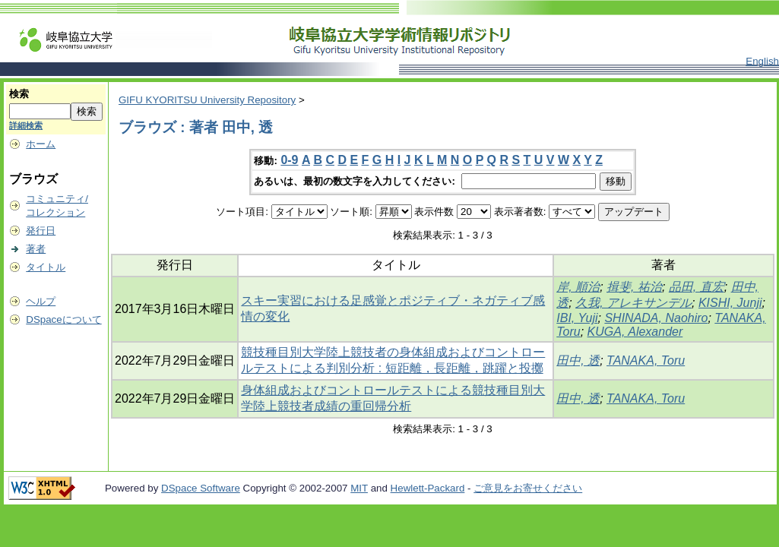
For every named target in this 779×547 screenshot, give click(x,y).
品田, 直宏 (696, 286)
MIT (359, 488)
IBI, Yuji (576, 317)
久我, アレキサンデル (633, 302)
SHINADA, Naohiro (656, 317)
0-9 (289, 159)
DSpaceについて (63, 319)
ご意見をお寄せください (527, 488)
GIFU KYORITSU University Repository (207, 100)
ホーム (40, 144)
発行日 (40, 230)
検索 (19, 94)
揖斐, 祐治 (634, 286)
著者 (36, 249)
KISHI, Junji (730, 302)
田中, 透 (578, 360)
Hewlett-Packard (428, 488)
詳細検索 (26, 125)
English (762, 61)
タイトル (45, 267)
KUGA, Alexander (635, 331)
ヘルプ (40, 301)
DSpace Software (200, 488)
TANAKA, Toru (645, 360)
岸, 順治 (578, 286)
